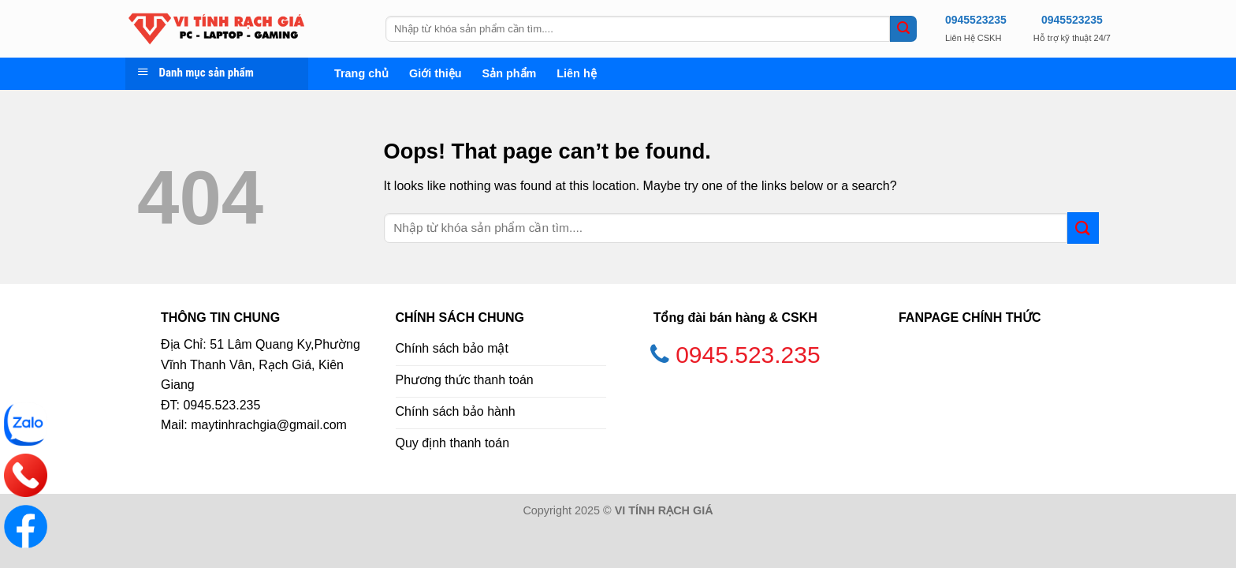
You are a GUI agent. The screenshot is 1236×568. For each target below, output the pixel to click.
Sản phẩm (509, 73)
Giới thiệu (435, 73)
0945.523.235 (748, 355)
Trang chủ (361, 73)
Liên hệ (576, 73)
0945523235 (976, 19)
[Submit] (903, 29)
